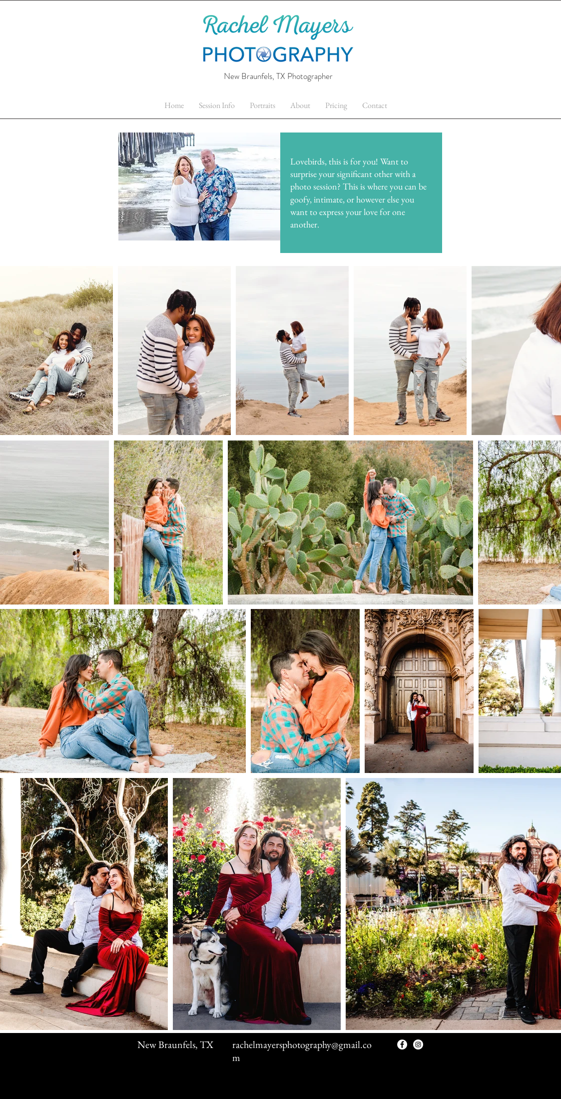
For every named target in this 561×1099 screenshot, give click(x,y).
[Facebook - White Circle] (402, 1045)
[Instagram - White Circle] (418, 1045)
